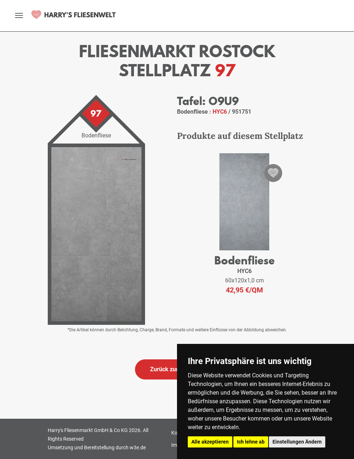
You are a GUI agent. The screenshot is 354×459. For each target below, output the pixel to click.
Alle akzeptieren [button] (210, 442)
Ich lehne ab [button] (251, 442)
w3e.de (138, 447)
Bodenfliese (244, 260)
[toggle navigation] (19, 15)
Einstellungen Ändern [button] (297, 442)
